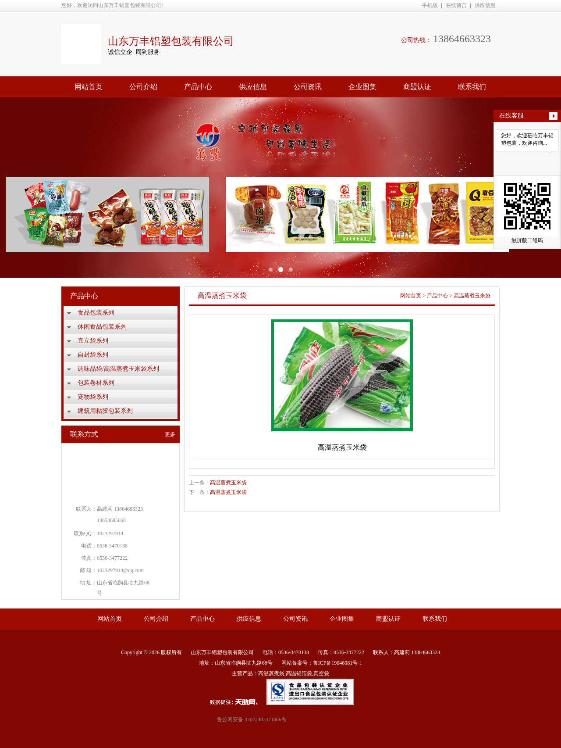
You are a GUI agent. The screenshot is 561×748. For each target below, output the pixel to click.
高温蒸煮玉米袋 (472, 296)
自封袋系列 (93, 354)
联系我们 (472, 86)
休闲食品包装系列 (102, 326)
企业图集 (362, 86)
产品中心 (198, 86)
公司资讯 (308, 86)
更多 (170, 434)
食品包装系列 (96, 312)
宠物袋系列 (93, 397)
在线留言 (456, 5)
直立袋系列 (93, 340)
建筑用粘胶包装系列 (105, 411)
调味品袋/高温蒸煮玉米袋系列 (118, 368)
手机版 (430, 5)
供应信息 (485, 5)
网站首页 (89, 86)
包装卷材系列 (96, 382)
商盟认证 (417, 86)
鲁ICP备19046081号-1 (337, 663)
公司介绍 (143, 86)
